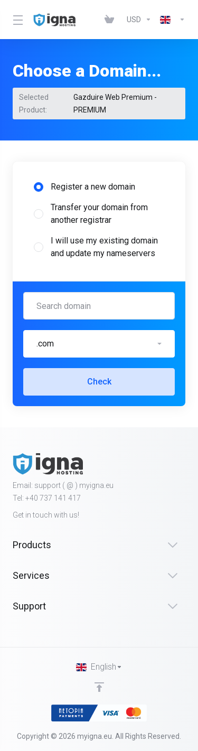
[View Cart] (111, 19)
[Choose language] (99, 667)
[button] (99, 344)
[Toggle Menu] (16, 20)
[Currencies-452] (139, 19)
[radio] (38, 187)
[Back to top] (99, 687)
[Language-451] (170, 19)
